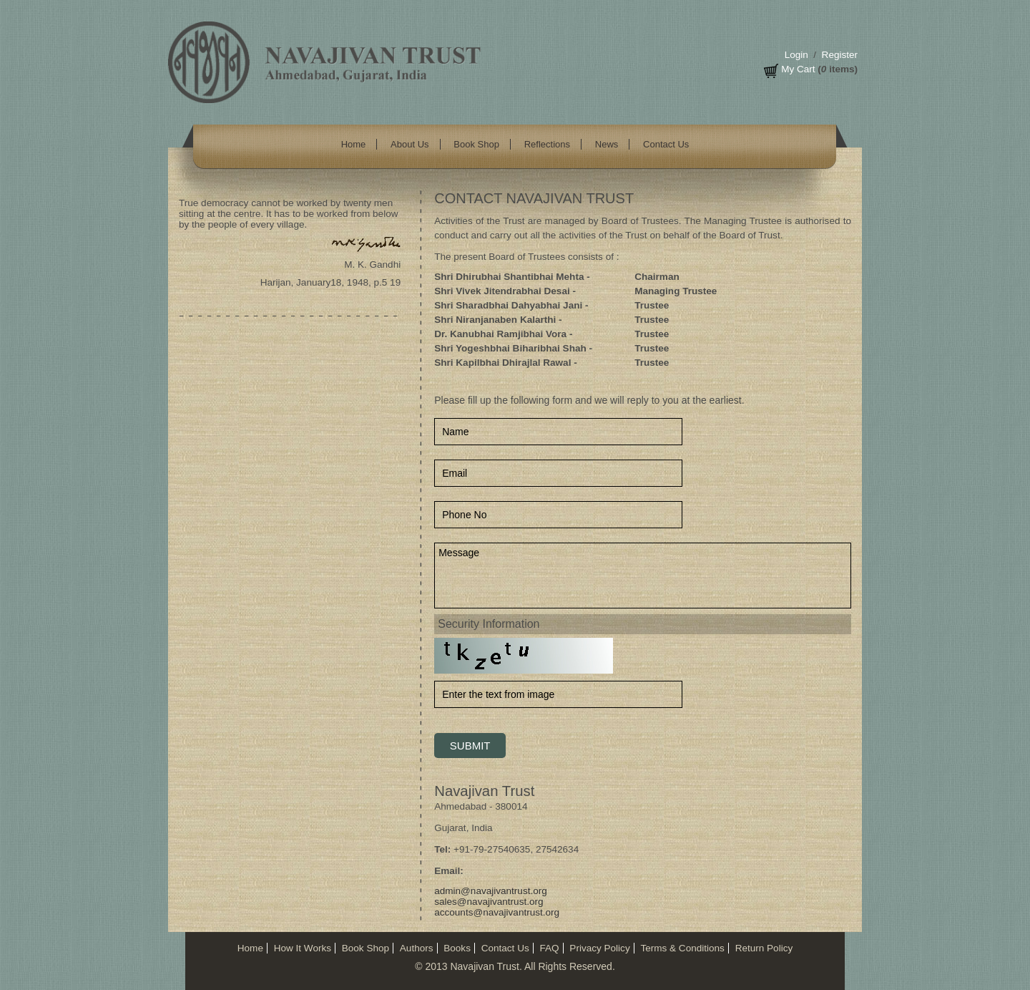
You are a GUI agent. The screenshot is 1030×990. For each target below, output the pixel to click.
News (607, 144)
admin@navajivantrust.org (490, 890)
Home (353, 144)
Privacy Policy (599, 948)
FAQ (549, 948)
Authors (416, 948)
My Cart (798, 69)
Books (457, 948)
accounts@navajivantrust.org (496, 912)
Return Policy (764, 948)
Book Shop (476, 144)
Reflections (547, 144)
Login (796, 54)
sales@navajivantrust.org (488, 901)
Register (840, 54)
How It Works (302, 948)
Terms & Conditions (682, 948)
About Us (409, 144)
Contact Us (666, 144)
